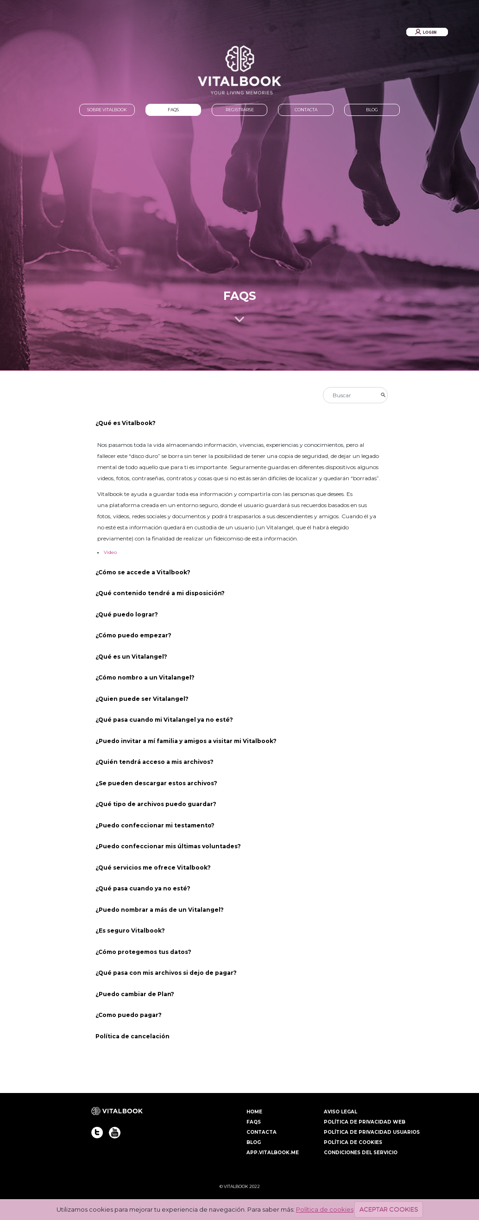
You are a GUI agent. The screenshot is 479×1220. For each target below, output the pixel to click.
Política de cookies (324, 1209)
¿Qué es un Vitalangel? (131, 656)
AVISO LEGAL (340, 1112)
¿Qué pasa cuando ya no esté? (142, 888)
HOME (254, 1112)
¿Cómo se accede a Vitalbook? (142, 572)
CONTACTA (306, 109)
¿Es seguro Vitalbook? (130, 930)
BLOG (372, 109)
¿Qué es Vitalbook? (125, 422)
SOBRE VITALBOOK (107, 109)
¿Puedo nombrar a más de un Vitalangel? (160, 909)
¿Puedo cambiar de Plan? (135, 994)
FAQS (173, 109)
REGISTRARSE (240, 109)
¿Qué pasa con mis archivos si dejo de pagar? (166, 972)
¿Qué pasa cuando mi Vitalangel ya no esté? (164, 719)
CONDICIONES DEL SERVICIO (360, 1153)
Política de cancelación (132, 1036)
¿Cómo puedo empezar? (133, 635)
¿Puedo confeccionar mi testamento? (154, 825)
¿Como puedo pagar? (128, 1014)
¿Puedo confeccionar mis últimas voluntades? (168, 846)
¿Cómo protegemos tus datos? (143, 951)
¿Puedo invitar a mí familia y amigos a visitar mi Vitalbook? (186, 740)
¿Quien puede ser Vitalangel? (142, 698)
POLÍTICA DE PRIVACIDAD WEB (364, 1122)
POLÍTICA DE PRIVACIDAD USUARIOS (372, 1132)
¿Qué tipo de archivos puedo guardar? (156, 804)
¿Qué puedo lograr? (126, 614)
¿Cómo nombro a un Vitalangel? (145, 677)
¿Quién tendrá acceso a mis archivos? (155, 761)
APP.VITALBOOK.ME (272, 1153)
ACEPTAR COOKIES (388, 1209)
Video (110, 552)
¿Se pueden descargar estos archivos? (156, 783)
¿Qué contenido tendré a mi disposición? (160, 593)
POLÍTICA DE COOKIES (353, 1142)
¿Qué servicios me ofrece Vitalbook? (153, 867)
